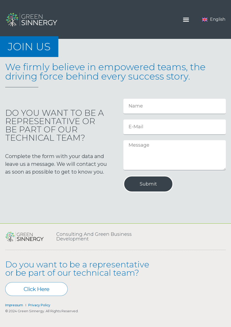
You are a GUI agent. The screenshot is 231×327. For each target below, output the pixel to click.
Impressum (14, 305)
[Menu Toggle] (186, 19)
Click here (46, 289)
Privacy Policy (39, 305)
